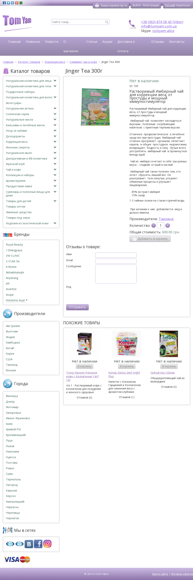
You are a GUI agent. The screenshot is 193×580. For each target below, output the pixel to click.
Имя (69, 254)
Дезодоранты (31, 136)
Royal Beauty (14, 244)
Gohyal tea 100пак (163, 372)
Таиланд (166, 219)
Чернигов (12, 518)
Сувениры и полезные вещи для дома (31, 193)
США (9, 359)
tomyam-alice (163, 30)
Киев (9, 424)
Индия (10, 337)
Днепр (10, 401)
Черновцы (13, 512)
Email (69, 260)
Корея (10, 353)
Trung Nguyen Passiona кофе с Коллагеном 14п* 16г (82, 376)
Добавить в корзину (150, 239)
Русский (170, 5)
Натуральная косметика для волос (31, 97)
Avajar (10, 294)
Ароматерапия (31, 180)
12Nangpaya (14, 250)
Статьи (91, 41)
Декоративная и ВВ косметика (31, 158)
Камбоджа (13, 342)
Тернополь (13, 479)
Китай (10, 348)
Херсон (11, 496)
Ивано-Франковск (18, 418)
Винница (12, 396)
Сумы (9, 473)
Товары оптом (15, 206)
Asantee (11, 289)
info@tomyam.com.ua (159, 26)
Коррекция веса (31, 141)
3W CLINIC (13, 255)
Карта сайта (160, 574)
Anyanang (12, 278)
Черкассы (12, 507)
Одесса (11, 457)
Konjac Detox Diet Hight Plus (124, 374)
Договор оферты (182, 574)
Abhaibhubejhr (15, 272)
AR (7, 283)
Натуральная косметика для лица (31, 80)
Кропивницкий (16, 435)
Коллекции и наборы (31, 175)
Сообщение (73, 266)
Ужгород (12, 485)
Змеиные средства (18, 212)
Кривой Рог (13, 429)
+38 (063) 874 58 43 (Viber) (162, 22)
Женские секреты (31, 147)
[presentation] (94, 295)
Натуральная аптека (31, 108)
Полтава (11, 462)
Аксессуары (13, 103)
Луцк (9, 440)
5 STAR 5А (12, 261)
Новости (51, 41)
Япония (11, 370)
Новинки (33, 41)
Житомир (12, 407)
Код (68, 286)
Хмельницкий (15, 501)
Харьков (11, 490)
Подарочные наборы (20, 92)
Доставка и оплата (126, 46)
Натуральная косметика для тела (31, 86)
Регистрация (151, 5)
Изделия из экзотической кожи (31, 223)
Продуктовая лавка (31, 186)
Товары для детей (31, 201)
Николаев (12, 451)
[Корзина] (97, 5)
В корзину (84, 366)
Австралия (13, 326)
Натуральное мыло (31, 153)
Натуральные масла (31, 119)
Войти (137, 5)
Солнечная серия (31, 114)
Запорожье (13, 412)
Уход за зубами (31, 130)
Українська (183, 5)
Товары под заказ (18, 217)
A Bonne (11, 267)
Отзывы (157, 41)
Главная (14, 41)
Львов (10, 446)
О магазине (71, 46)
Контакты (177, 41)
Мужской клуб (31, 164)
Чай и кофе (31, 169)
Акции (107, 41)
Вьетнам (12, 331)
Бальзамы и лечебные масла (31, 125)
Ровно (10, 468)
